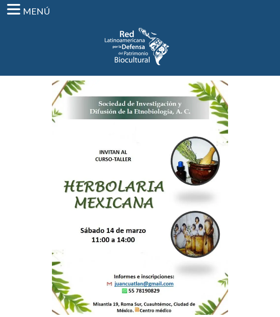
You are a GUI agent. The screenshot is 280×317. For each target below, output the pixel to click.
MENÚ (36, 11)
